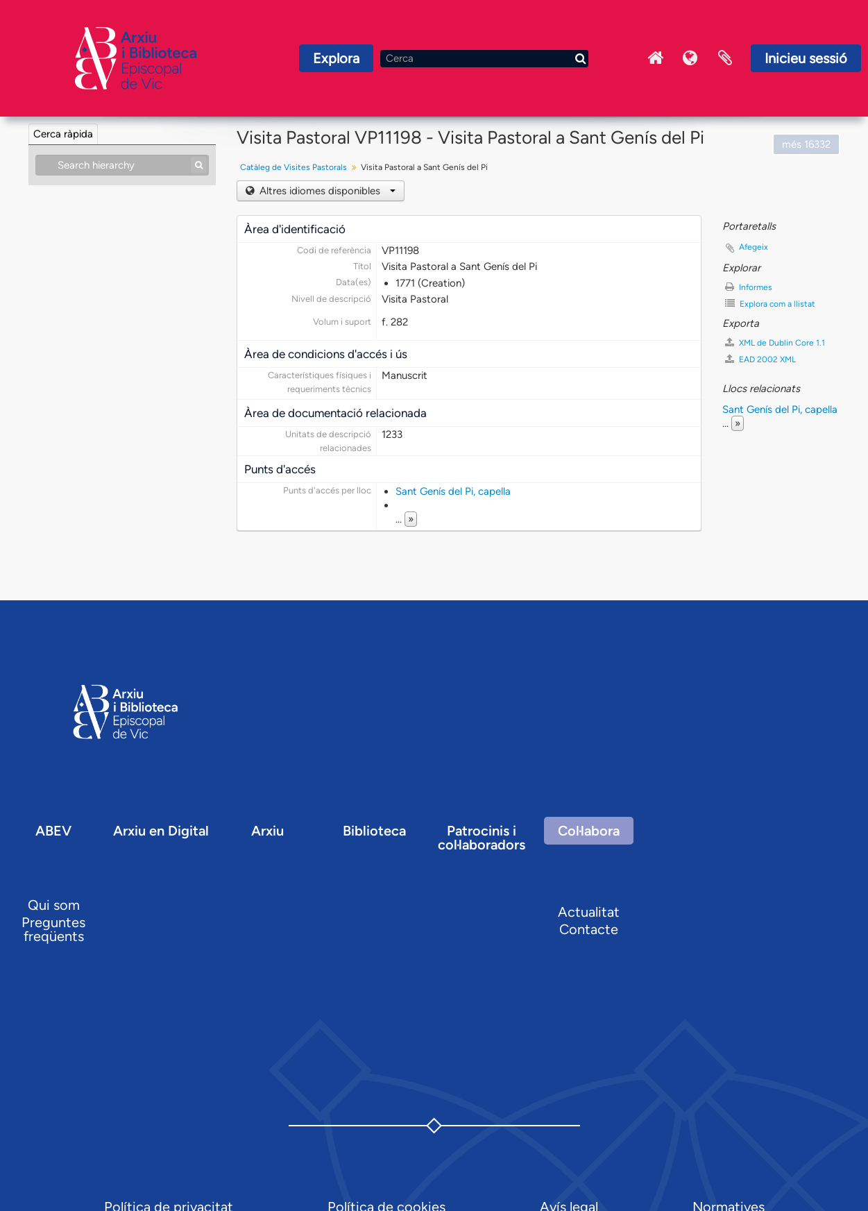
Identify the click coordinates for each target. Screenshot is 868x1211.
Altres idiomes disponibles (326, 191)
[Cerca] (484, 58)
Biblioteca (374, 830)
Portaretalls (725, 58)
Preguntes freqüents (53, 929)
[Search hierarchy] (122, 165)
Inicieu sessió (806, 58)
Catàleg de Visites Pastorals (293, 167)
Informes (748, 287)
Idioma (690, 58)
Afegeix (753, 247)
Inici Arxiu (655, 58)
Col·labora (589, 830)
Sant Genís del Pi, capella (453, 491)
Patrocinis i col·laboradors (481, 837)
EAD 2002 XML (760, 359)
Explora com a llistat (770, 303)
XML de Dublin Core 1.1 (775, 342)
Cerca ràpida (63, 134)
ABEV (53, 830)
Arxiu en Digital (161, 830)
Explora (336, 58)
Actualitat (589, 912)
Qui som (54, 905)
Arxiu (267, 830)
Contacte (588, 929)
